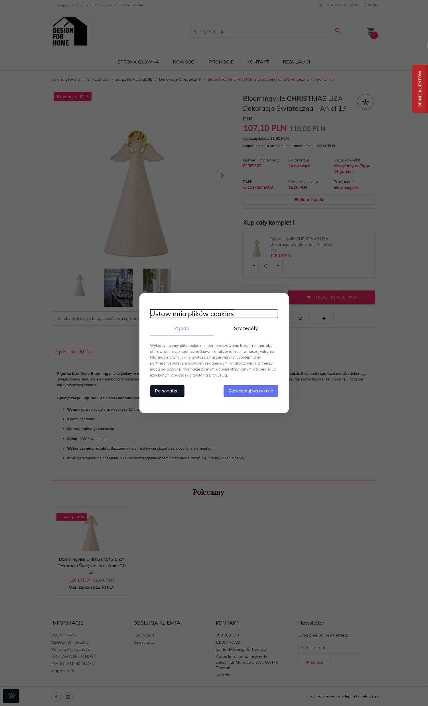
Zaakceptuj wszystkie (252, 390)
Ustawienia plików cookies (190, 314)
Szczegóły (247, 328)
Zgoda (181, 328)
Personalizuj (165, 390)
